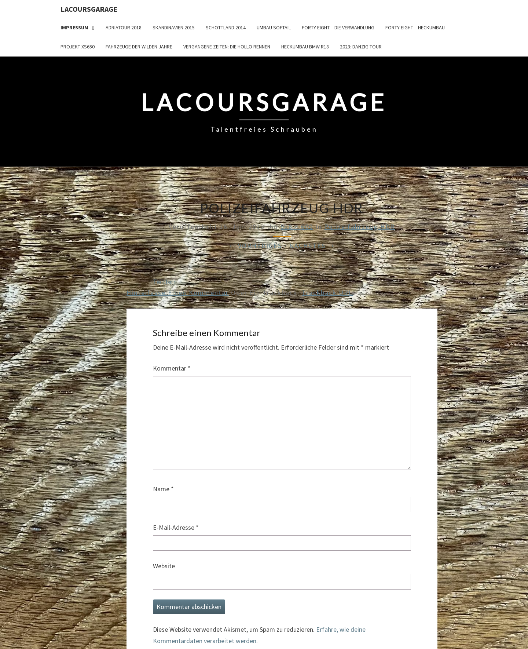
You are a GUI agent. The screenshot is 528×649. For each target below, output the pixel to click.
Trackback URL (327, 292)
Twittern (165, 281)
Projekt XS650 (77, 46)
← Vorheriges (255, 245)
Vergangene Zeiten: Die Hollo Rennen (226, 46)
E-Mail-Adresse (176, 527)
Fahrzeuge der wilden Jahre (139, 46)
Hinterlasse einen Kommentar (177, 292)
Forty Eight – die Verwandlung (338, 27)
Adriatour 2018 (124, 27)
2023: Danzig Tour (361, 46)
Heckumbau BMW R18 (305, 46)
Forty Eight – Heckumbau (415, 27)
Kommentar (172, 368)
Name (163, 489)
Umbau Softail (274, 27)
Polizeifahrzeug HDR (359, 226)
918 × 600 (296, 226)
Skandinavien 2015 (174, 27)
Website (164, 566)
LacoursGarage (88, 9)
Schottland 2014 (226, 27)
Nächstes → (312, 245)
